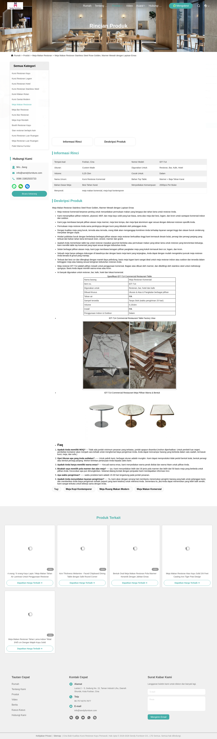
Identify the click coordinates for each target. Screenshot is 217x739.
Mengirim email (158, 717)
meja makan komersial (149, 489)
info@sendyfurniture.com (29, 173)
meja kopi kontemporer (79, 489)
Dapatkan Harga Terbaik (153, 125)
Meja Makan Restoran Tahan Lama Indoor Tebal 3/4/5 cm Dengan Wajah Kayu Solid (29, 641)
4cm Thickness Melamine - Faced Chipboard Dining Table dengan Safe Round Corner (82, 575)
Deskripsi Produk (115, 141)
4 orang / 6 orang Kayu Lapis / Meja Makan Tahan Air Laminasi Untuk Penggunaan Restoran (29, 575)
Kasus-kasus (18, 710)
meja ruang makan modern (114, 489)
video (129, 5)
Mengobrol (181, 5)
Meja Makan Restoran (42, 55)
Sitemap (57, 736)
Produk (117, 5)
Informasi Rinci (72, 141)
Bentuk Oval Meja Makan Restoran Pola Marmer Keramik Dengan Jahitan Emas (134, 575)
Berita (15, 705)
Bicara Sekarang (29, 194)
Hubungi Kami (156, 5)
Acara (140, 5)
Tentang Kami (102, 5)
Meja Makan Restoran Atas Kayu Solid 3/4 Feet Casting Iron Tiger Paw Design (187, 575)
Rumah (87, 5)
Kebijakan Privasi (43, 736)
